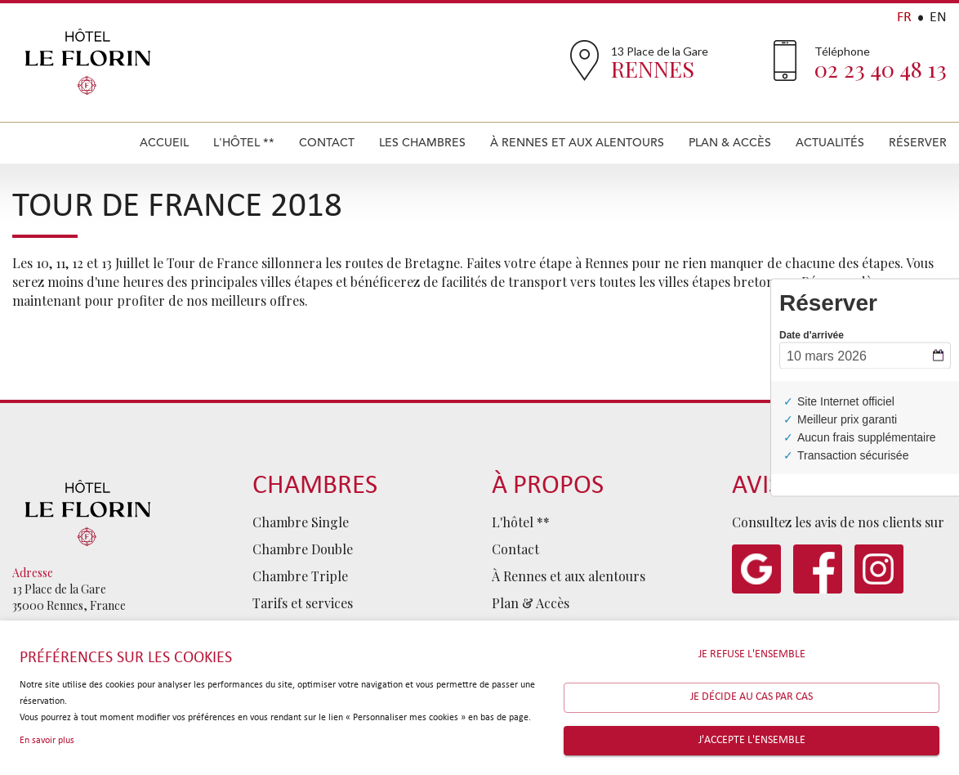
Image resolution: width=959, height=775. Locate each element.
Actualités (830, 143)
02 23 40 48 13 (880, 69)
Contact (327, 143)
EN (938, 17)
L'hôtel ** (243, 143)
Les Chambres (422, 143)
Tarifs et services (302, 602)
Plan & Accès (730, 143)
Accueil (164, 143)
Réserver (918, 143)
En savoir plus (47, 741)
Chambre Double (302, 549)
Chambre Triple (300, 576)
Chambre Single (300, 522)
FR (904, 17)
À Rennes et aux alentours (577, 143)
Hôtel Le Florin (87, 61)
